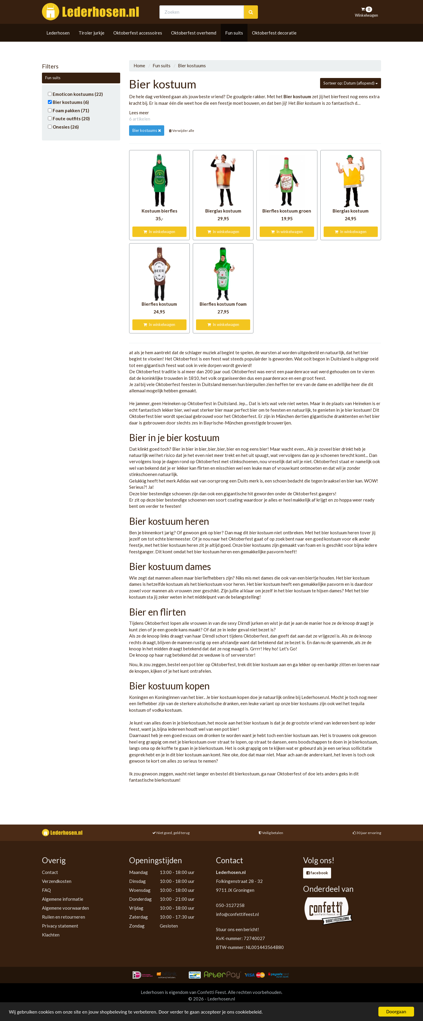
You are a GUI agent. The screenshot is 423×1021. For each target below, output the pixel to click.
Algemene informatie (62, 899)
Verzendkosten (56, 881)
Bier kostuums (68, 102)
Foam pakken (68, 110)
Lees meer (139, 112)
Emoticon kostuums (75, 94)
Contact (50, 872)
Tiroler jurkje (91, 43)
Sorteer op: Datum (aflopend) (350, 83)
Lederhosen (58, 43)
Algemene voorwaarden (65, 908)
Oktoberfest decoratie (274, 43)
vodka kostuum (166, 710)
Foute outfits (69, 118)
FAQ (46, 890)
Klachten (50, 934)
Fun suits (234, 43)
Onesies (63, 126)
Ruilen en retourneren (63, 916)
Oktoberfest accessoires (137, 43)
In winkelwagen (159, 231)
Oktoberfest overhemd (193, 43)
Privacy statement (60, 925)
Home (139, 65)
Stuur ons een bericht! (237, 929)
